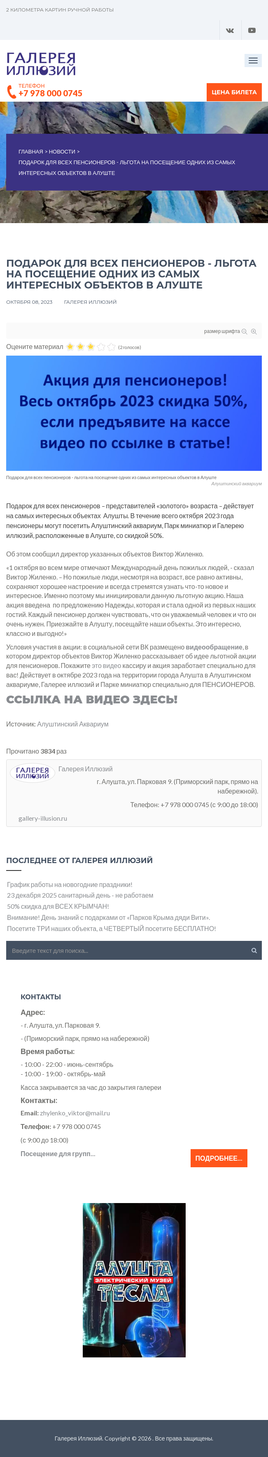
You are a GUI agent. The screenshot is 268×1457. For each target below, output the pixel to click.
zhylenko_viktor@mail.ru (75, 1113)
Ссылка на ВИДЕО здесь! (91, 699)
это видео (106, 665)
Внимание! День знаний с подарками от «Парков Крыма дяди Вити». (108, 917)
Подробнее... (219, 1158)
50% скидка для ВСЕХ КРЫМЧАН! (58, 906)
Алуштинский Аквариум (72, 724)
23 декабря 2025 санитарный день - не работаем (80, 895)
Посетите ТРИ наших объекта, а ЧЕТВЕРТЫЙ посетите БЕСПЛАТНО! (111, 928)
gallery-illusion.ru (43, 818)
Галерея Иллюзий (90, 302)
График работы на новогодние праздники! (70, 884)
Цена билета (234, 92)
